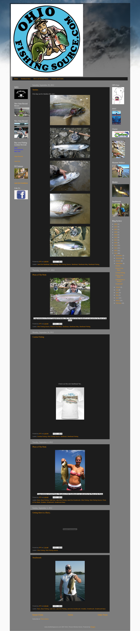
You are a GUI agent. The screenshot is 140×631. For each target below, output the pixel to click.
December (119, 255)
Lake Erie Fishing (61, 500)
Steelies (35, 90)
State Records (18, 156)
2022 (116, 227)
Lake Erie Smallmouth (73, 500)
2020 (116, 232)
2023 (116, 224)
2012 (116, 253)
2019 (116, 234)
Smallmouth (50, 502)
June (117, 292)
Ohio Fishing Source (65, 264)
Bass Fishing (45, 500)
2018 (116, 237)
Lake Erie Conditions (21, 183)
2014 (116, 248)
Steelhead (75, 264)
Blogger (93, 627)
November (119, 258)
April (117, 298)
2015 (116, 245)
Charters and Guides (57, 78)
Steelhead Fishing (93, 264)
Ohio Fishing (54, 264)
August (118, 287)
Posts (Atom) (45, 619)
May (117, 295)
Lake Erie (52, 500)
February (119, 303)
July (117, 290)
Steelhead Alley (25, 78)
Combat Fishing (38, 337)
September (119, 263)
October (118, 261)
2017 (116, 240)
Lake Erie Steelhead (43, 264)
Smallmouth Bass (60, 502)
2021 (116, 229)
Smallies (43, 502)
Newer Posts (37, 615)
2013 (116, 250)
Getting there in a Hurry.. (41, 513)
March (118, 300)
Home (16, 78)
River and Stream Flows (41, 78)
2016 (116, 242)
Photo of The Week (39, 275)
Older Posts (103, 615)
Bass (38, 500)
